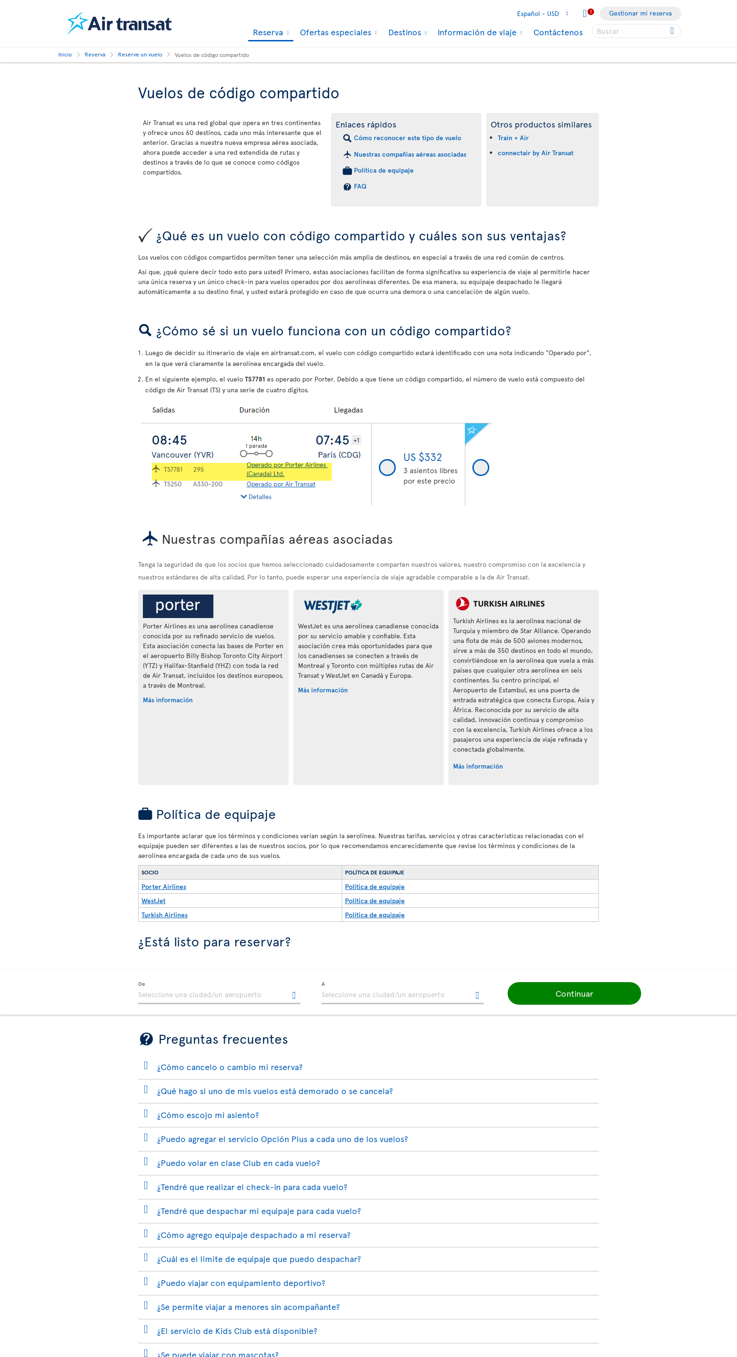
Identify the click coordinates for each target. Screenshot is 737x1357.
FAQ (360, 186)
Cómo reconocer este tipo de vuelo (407, 137)
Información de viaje (476, 32)
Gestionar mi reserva (640, 12)
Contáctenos (558, 32)
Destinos (403, 32)
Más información (168, 699)
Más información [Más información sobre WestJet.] (323, 689)
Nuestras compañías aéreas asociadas (410, 154)
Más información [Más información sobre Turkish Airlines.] (478, 766)
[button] (570, 993)
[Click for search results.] (673, 31)
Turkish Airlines (164, 914)
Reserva (266, 32)
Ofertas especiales (334, 32)
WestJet (153, 900)
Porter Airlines (163, 886)
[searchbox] (636, 31)
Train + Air (513, 137)
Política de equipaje (384, 170)
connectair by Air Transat (535, 152)
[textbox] (219, 993)
